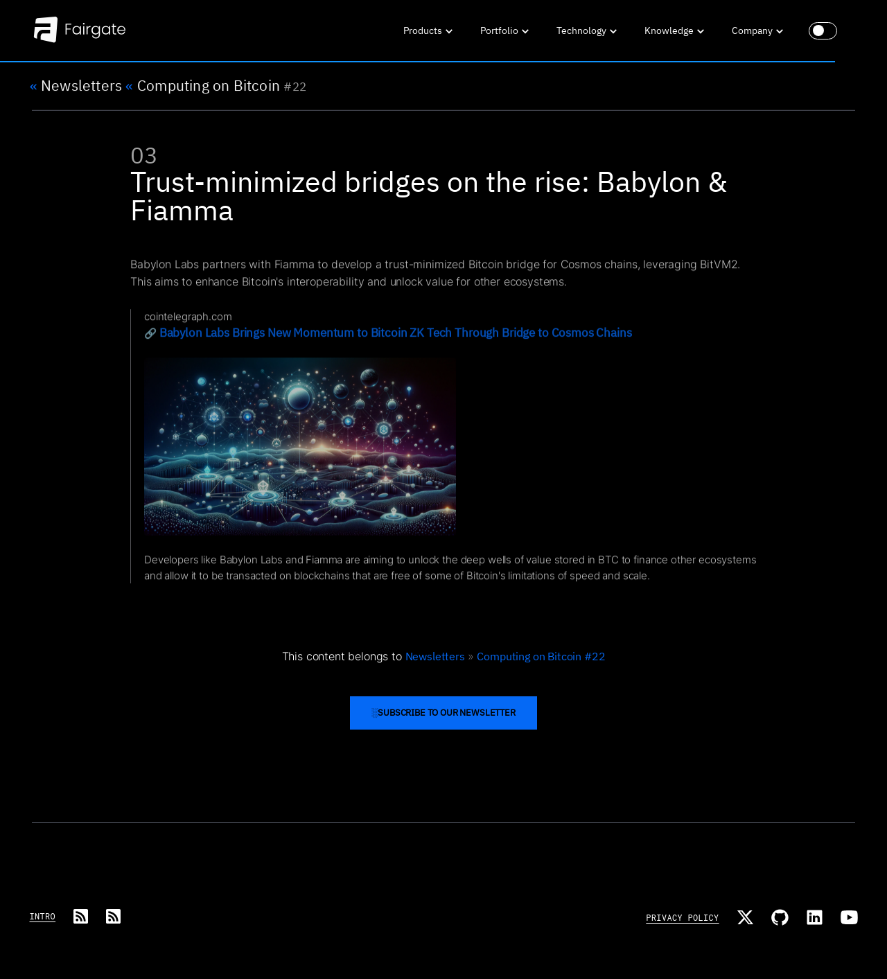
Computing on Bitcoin (202, 86)
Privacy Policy (682, 917)
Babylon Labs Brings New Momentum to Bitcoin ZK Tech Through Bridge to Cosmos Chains (395, 339)
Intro (43, 915)
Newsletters (76, 86)
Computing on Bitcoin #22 (541, 656)
